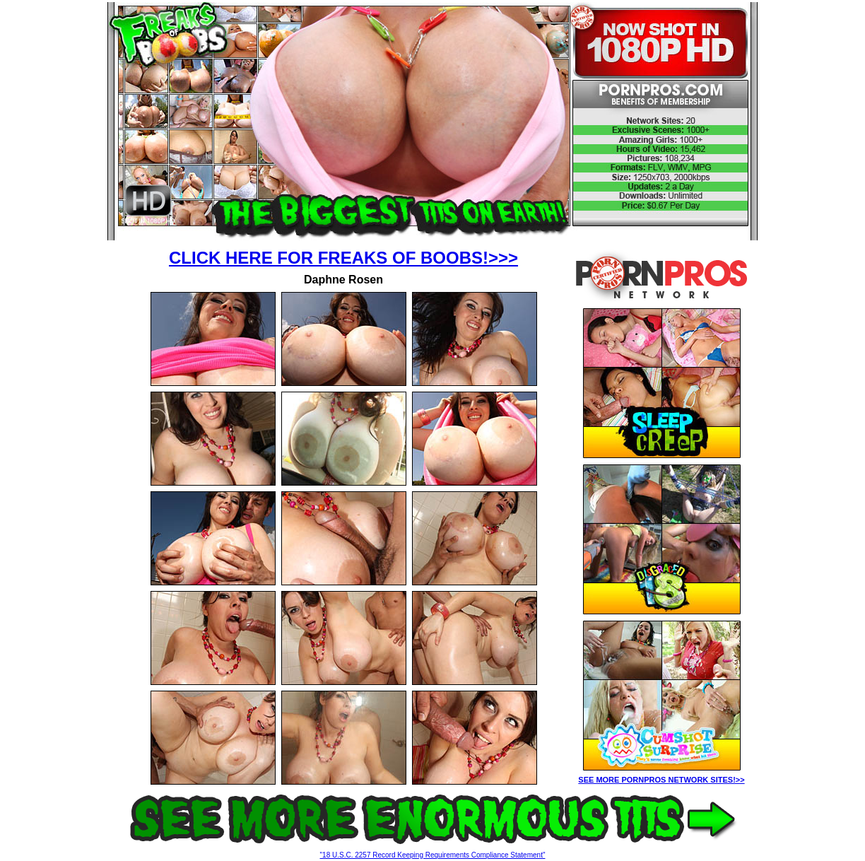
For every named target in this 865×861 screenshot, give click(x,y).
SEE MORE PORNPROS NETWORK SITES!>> (661, 779)
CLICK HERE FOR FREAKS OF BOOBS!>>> (343, 257)
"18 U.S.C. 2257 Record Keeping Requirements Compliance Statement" (433, 855)
